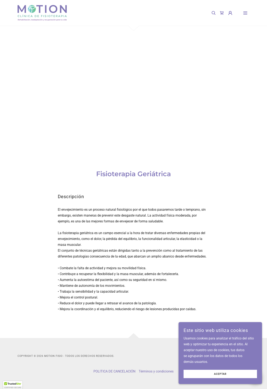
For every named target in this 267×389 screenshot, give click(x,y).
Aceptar (220, 373)
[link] (42, 13)
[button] (230, 13)
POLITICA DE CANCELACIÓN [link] (114, 371)
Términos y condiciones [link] (156, 371)
